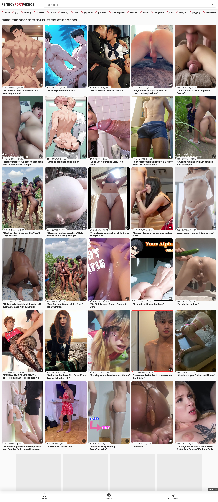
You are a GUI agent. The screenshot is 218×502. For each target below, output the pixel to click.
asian (7, 12)
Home (86, 499)
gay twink (88, 12)
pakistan (102, 12)
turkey (53, 12)
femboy (27, 12)
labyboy (64, 12)
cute (76, 12)
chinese (40, 12)
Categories (132, 499)
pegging (196, 12)
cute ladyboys (118, 12)
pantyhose (159, 12)
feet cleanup (212, 12)
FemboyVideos (21, 4)
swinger (134, 12)
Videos (109, 499)
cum (171, 12)
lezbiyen (183, 12)
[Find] (213, 4)
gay (16, 12)
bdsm (146, 12)
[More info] (41, 85)
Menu (211, 489)
